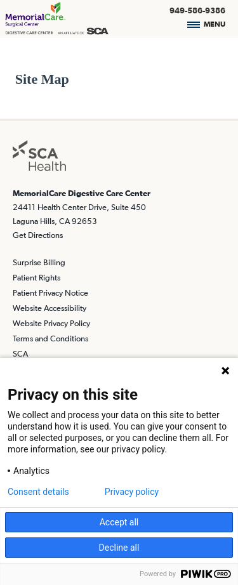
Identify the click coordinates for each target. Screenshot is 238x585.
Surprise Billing (39, 262)
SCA (20, 353)
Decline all (119, 547)
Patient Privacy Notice (50, 293)
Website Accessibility (49, 308)
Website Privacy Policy (51, 323)
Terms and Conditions (50, 338)
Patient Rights (36, 277)
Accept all (119, 522)
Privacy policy (132, 492)
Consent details (38, 492)
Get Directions (38, 235)
